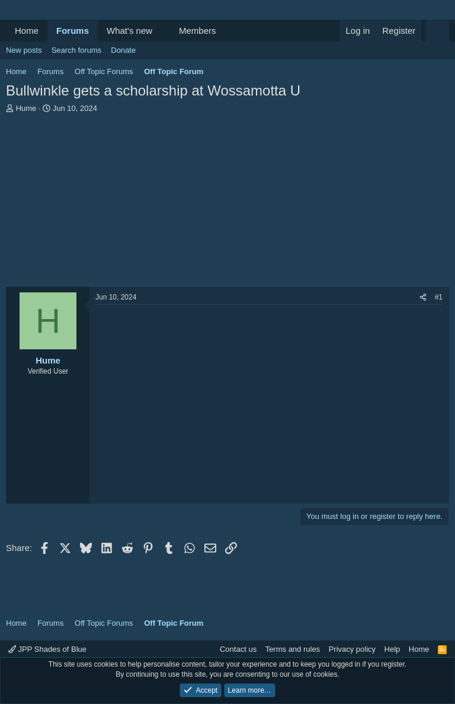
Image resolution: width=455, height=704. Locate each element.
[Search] (437, 31)
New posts (24, 50)
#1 (439, 297)
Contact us (238, 649)
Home (27, 31)
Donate (123, 50)
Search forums (77, 50)
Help (392, 649)
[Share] (423, 297)
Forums (72, 31)
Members (197, 31)
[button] (161, 31)
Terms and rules (292, 649)
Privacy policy (352, 649)
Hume (26, 108)
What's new (129, 31)
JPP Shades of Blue (47, 649)
